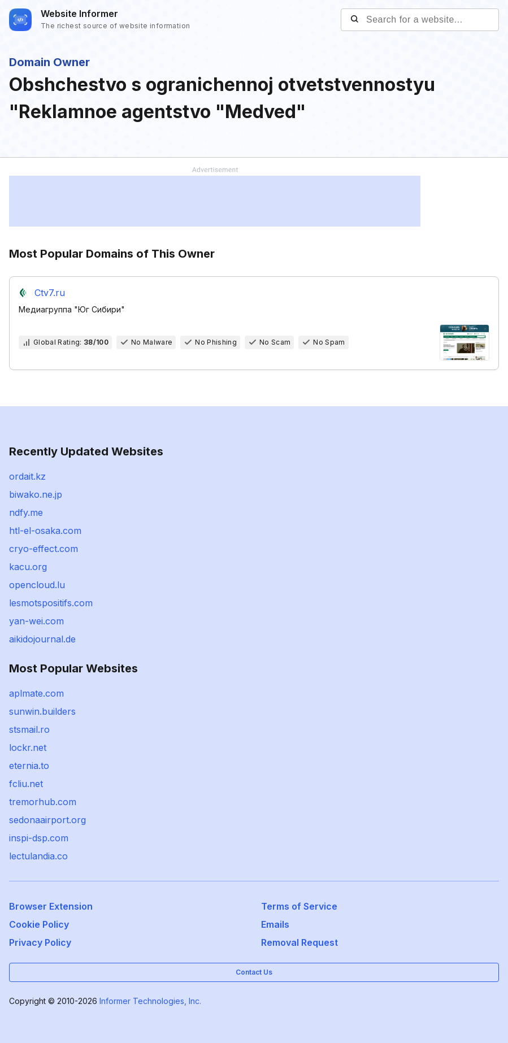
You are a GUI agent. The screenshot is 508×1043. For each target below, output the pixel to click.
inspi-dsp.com (38, 838)
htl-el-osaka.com (45, 530)
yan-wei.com (36, 621)
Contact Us (254, 972)
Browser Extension (51, 906)
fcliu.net (26, 783)
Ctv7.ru (49, 292)
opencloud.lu (37, 584)
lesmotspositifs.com (51, 603)
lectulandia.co (38, 856)
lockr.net (27, 747)
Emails (275, 924)
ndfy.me (26, 512)
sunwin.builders (42, 711)
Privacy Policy (40, 942)
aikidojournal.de (42, 639)
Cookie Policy (39, 924)
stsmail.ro (29, 729)
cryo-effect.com (43, 548)
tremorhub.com (42, 801)
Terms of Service (299, 906)
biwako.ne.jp (35, 494)
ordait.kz (27, 476)
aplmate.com (36, 693)
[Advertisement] (214, 201)
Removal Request (299, 942)
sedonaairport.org (47, 819)
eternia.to (29, 765)
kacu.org (28, 566)
